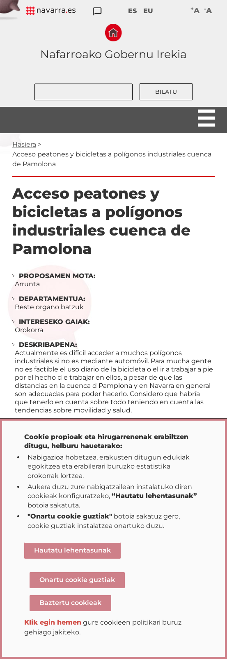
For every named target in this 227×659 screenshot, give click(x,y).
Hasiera (24, 144)
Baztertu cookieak (70, 603)
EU (148, 11)
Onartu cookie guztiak (77, 580)
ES (132, 11)
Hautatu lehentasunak (72, 550)
